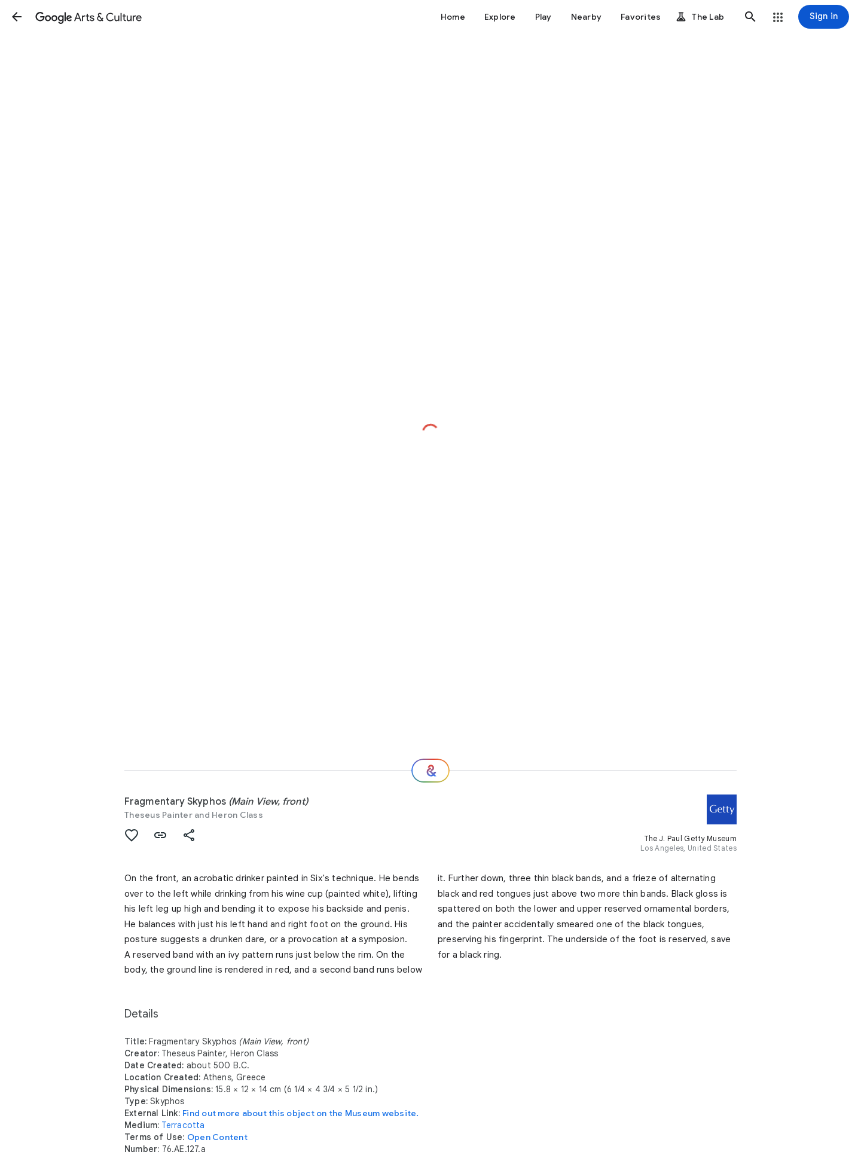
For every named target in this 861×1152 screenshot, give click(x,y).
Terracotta (183, 1125)
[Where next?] (430, 771)
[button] (16, 16)
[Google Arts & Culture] (88, 16)
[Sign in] (823, 17)
